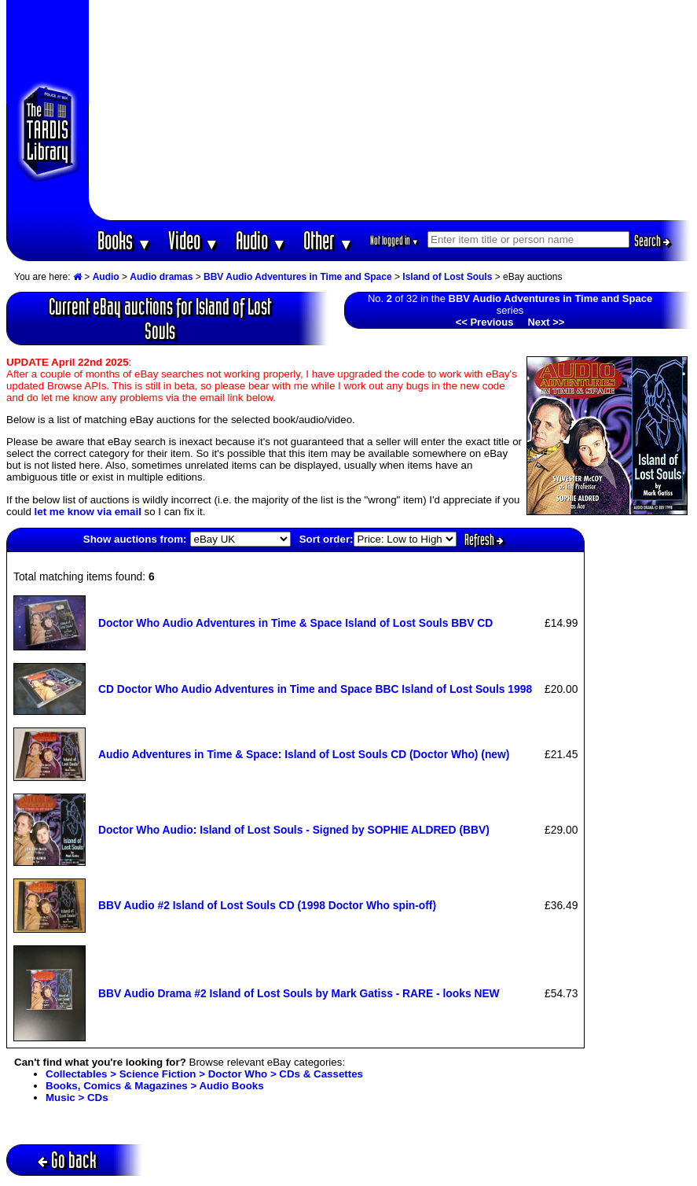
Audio (261, 240)
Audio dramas (161, 276)
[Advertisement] (390, 110)
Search (652, 240)
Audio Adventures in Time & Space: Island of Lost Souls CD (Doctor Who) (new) (303, 754)
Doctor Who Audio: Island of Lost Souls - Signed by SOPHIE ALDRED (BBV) (294, 829)
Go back (67, 1159)
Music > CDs (77, 1097)
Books (124, 240)
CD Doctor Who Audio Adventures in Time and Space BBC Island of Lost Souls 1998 (315, 689)
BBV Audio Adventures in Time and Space (298, 276)
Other (328, 240)
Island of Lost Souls (447, 276)
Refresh (484, 539)
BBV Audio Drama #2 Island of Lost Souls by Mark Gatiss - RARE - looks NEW (299, 993)
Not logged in (395, 240)
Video (193, 240)
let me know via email (88, 511)
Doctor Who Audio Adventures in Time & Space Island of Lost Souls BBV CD (295, 623)
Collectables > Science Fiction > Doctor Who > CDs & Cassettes (204, 1074)
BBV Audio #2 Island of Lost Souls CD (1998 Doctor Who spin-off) (267, 905)
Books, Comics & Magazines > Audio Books (155, 1086)
